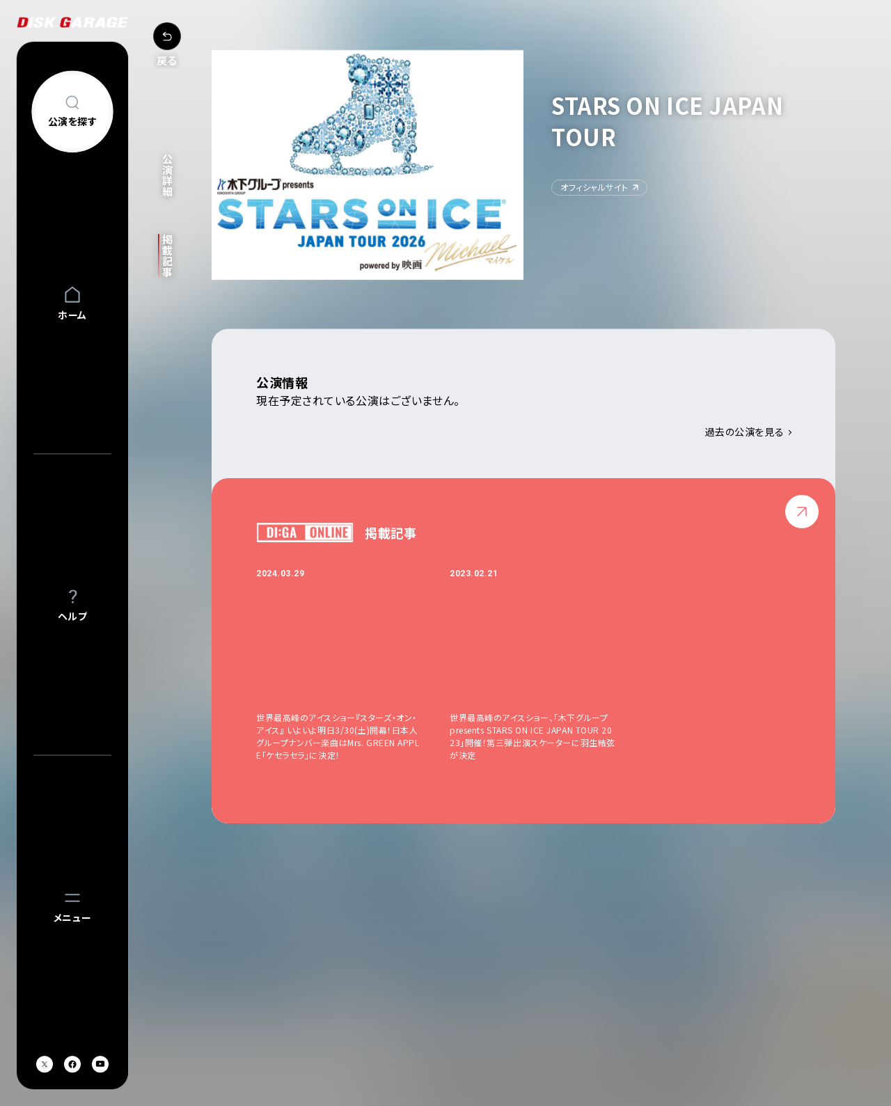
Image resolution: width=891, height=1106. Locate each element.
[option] (353, 664)
